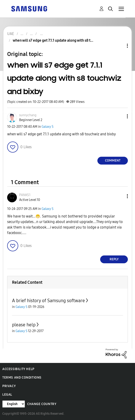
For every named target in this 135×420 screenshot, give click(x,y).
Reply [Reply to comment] (114, 259)
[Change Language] (13, 404)
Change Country (41, 404)
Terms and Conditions (22, 377)
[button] (119, 116)
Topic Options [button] (119, 45)
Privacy (9, 386)
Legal (7, 395)
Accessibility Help (18, 369)
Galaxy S (48, 127)
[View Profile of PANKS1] (24, 195)
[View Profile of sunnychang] (27, 115)
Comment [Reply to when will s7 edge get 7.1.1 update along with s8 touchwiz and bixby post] (112, 160)
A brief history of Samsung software (48, 300)
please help (24, 324)
